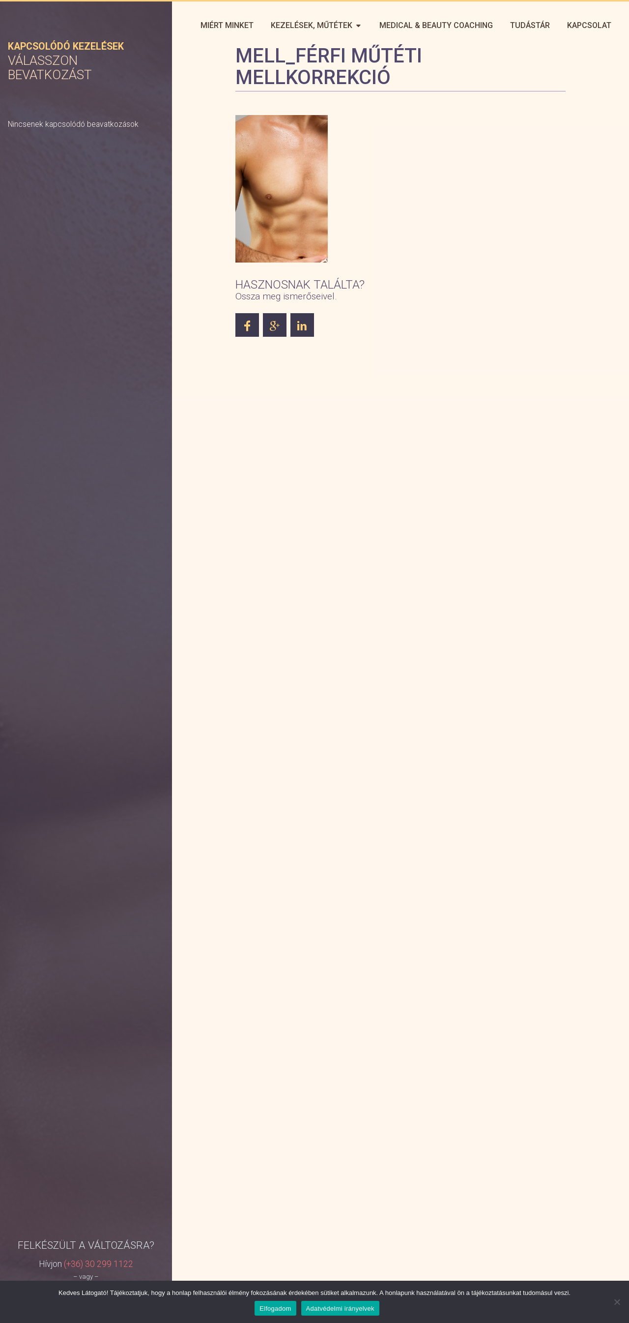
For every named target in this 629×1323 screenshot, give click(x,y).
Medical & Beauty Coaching (435, 25)
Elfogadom (275, 1308)
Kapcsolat (589, 25)
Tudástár (529, 25)
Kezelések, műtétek (315, 25)
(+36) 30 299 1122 (98, 1012)
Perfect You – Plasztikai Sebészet (78, 26)
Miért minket (225, 25)
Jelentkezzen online (86, 1045)
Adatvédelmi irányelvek (340, 1308)
